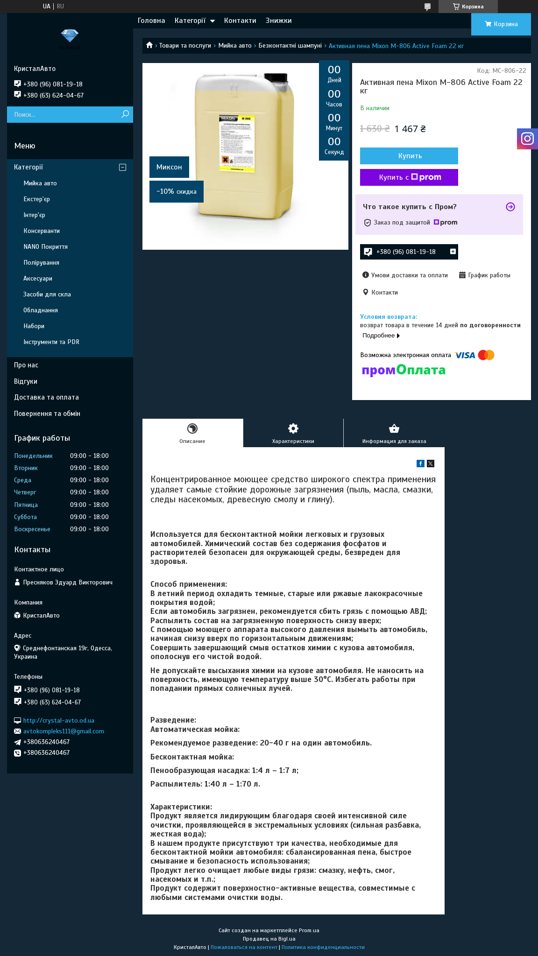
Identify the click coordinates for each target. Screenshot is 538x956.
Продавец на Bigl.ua (269, 938)
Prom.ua (309, 930)
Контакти (240, 20)
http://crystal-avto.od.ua (58, 720)
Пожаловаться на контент (244, 947)
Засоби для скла (47, 294)
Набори (33, 326)
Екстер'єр (36, 199)
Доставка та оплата (46, 397)
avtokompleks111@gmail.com (63, 731)
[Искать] (125, 114)
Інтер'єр (34, 215)
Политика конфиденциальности (323, 947)
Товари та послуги (185, 45)
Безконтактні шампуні (290, 45)
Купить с (410, 177)
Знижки (279, 20)
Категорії (190, 20)
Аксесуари (37, 278)
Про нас (26, 365)
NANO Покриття (45, 247)
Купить (410, 156)
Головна (151, 20)
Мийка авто (235, 45)
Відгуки (25, 381)
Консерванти (41, 231)
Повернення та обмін (47, 413)
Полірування (41, 263)
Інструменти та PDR (51, 342)
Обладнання (40, 310)
